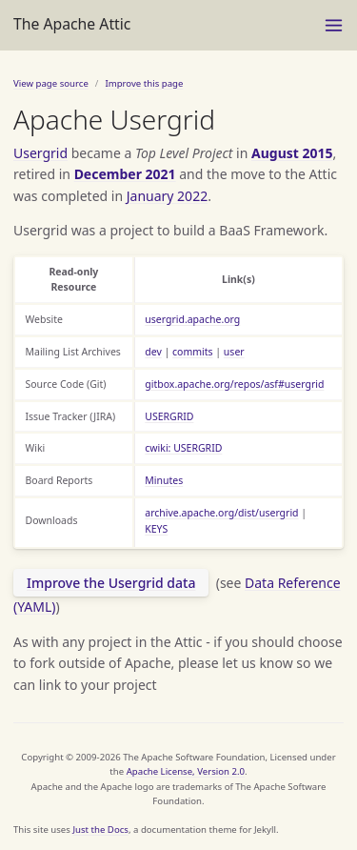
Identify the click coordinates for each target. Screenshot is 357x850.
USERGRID (169, 416)
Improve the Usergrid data (111, 583)
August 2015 (292, 153)
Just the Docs (100, 829)
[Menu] (333, 25)
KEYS (156, 529)
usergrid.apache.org (192, 319)
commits (192, 351)
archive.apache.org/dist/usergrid (221, 512)
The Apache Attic (71, 23)
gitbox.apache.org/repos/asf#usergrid (234, 384)
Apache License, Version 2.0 (186, 771)
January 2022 (167, 196)
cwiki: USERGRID (183, 448)
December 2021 (125, 174)
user (234, 351)
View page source (51, 83)
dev (153, 351)
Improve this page (144, 83)
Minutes (164, 480)
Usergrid (40, 153)
